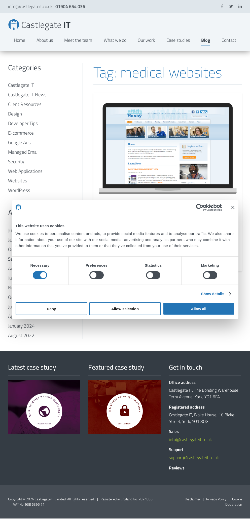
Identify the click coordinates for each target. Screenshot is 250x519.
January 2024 (21, 326)
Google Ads (19, 143)
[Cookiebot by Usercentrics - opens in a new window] (200, 207)
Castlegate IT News (27, 95)
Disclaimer (192, 499)
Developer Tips (23, 124)
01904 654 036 (70, 6)
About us (45, 40)
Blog (205, 40)
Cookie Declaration (233, 502)
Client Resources (25, 104)
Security (16, 162)
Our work (146, 40)
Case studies (178, 40)
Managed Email (23, 152)
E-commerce (21, 133)
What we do (115, 40)
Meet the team (78, 40)
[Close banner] (233, 207)
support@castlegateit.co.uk (194, 458)
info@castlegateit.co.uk (30, 6)
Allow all (198, 309)
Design (15, 114)
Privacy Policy (216, 499)
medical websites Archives (40, 25)
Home (19, 40)
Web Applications (25, 171)
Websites (17, 181)
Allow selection (125, 309)
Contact (229, 40)
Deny (51, 309)
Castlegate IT (21, 85)
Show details (212, 293)
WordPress (19, 190)
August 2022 (21, 336)
